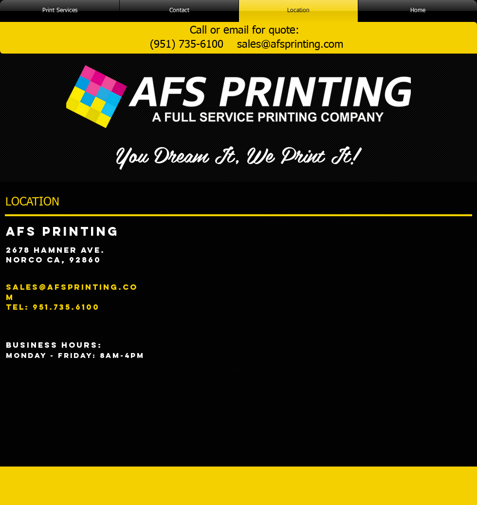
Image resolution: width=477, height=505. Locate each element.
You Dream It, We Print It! (237, 154)
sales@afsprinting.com (290, 44)
